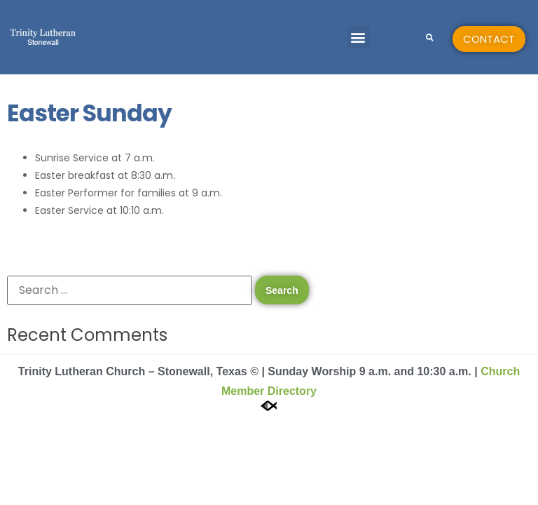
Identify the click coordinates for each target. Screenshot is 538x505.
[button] (358, 37)
